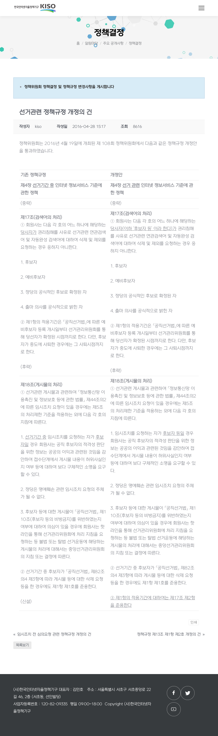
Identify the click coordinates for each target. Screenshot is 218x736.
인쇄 (193, 622)
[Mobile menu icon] (201, 8)
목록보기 (22, 645)
